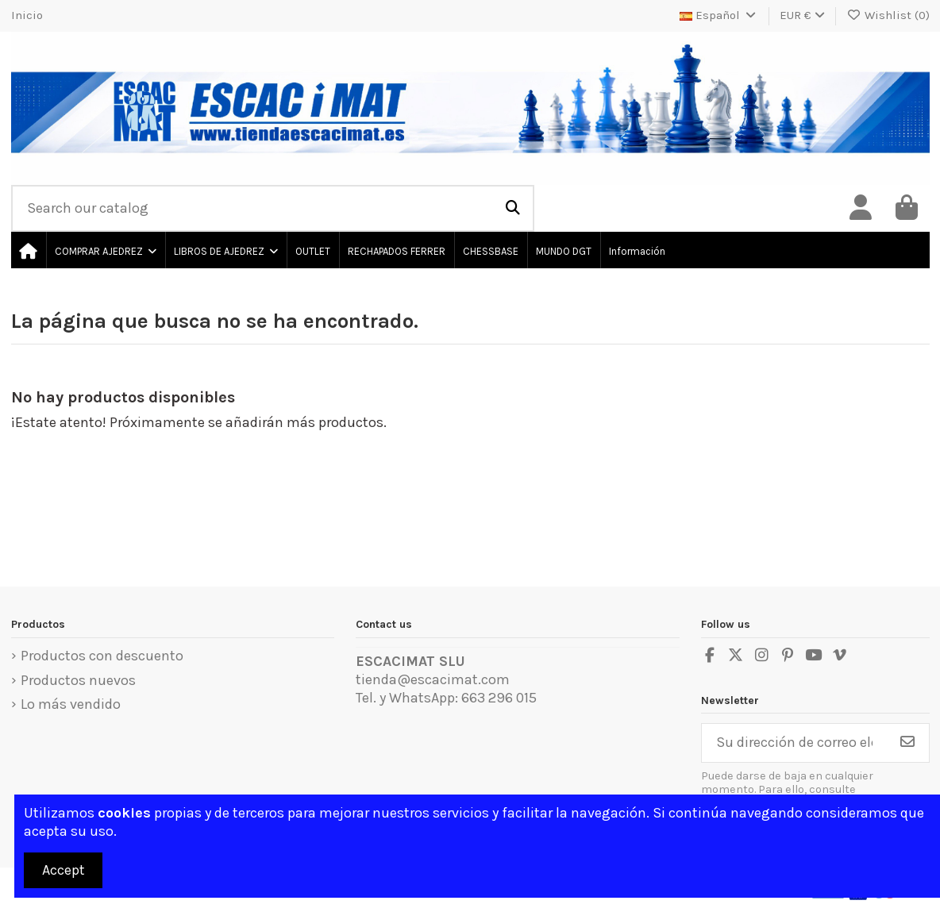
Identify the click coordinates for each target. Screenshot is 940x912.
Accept (63, 870)
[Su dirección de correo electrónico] (794, 743)
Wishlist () (888, 15)
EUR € (802, 15)
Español (719, 15)
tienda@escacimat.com (433, 679)
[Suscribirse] (907, 743)
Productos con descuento (102, 655)
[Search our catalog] (512, 209)
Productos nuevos (78, 680)
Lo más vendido (71, 704)
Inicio (27, 15)
